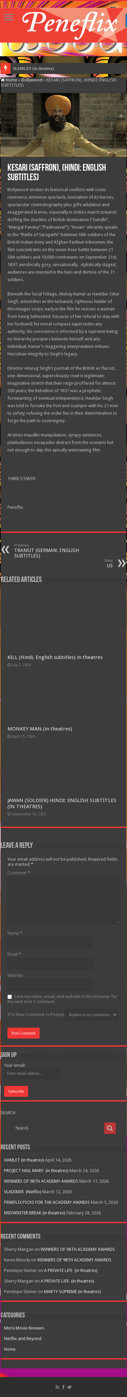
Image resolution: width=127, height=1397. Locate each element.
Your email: (14, 1065)
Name (14, 933)
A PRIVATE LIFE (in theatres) (71, 1270)
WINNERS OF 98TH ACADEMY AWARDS (41, 1181)
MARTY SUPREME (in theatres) (72, 1291)
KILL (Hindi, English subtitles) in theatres (55, 657)
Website (15, 975)
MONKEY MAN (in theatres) (39, 729)
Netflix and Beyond (22, 1338)
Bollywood (31, 79)
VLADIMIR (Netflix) (22, 1191)
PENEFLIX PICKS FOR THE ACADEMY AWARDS (47, 1202)
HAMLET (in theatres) (33, 68)
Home (9, 79)
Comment (18, 872)
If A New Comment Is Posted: (62, 1014)
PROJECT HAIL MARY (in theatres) (36, 1170)
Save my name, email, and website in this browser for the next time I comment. (62, 999)
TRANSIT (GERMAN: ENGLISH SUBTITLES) (49, 550)
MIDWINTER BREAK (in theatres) (34, 1212)
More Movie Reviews (24, 1328)
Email (14, 954)
